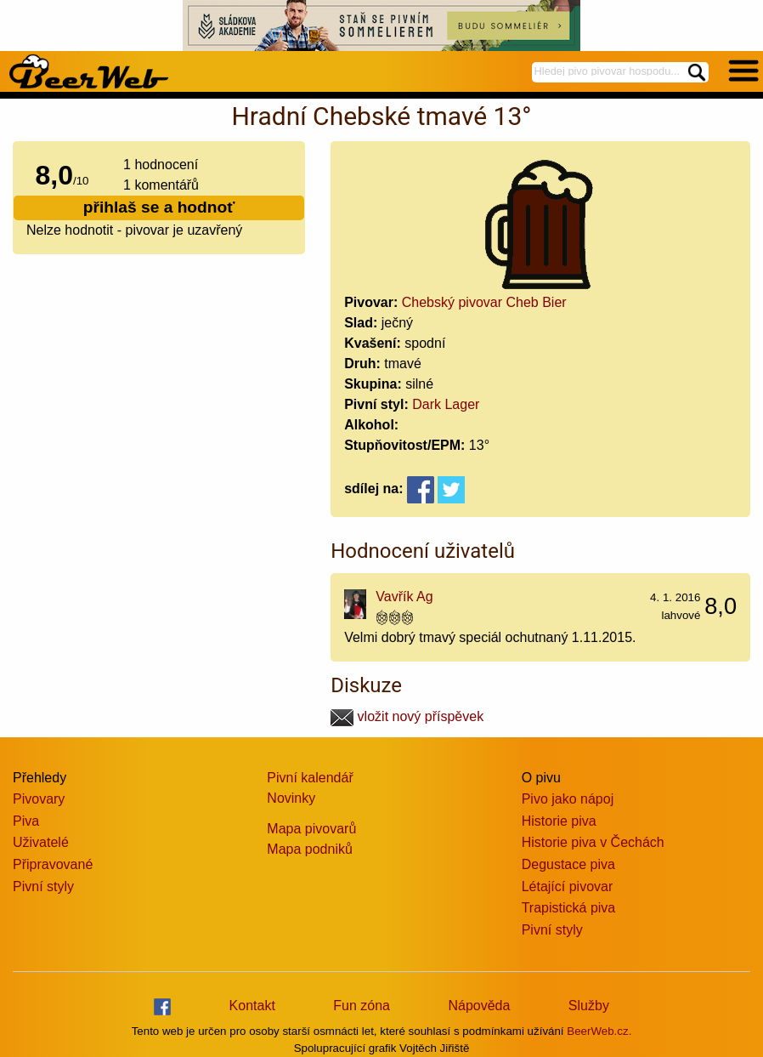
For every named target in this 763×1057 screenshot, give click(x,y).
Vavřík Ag (404, 596)
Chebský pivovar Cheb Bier (484, 302)
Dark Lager (445, 404)
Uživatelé (41, 842)
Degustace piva (568, 864)
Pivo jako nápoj (568, 799)
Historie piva (559, 821)
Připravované (53, 864)
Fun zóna (361, 1005)
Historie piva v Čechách (593, 842)
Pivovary (39, 799)
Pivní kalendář (310, 777)
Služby (588, 1005)
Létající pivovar (567, 886)
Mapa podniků (310, 849)
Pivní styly (43, 886)
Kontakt (252, 1005)
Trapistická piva (569, 908)
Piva (26, 821)
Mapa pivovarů (311, 828)
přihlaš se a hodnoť (159, 207)
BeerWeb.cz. (599, 1031)
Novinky (291, 798)
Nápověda (479, 1005)
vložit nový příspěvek (407, 716)
